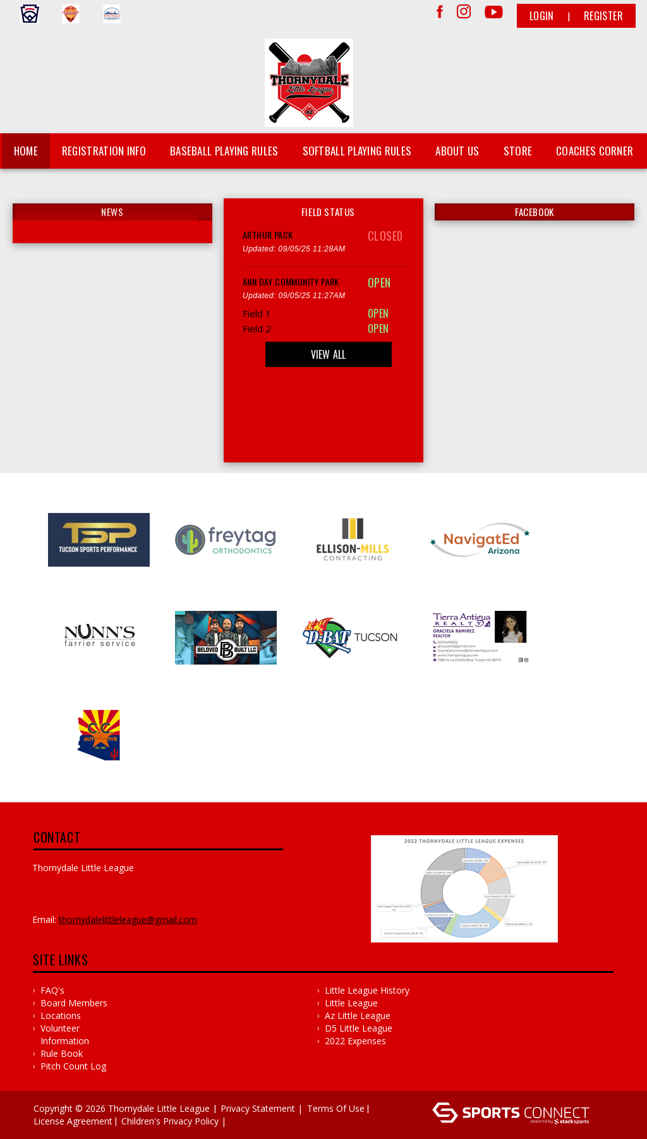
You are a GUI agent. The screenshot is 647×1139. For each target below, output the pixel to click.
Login (541, 15)
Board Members (73, 1003)
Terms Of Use (336, 1108)
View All (328, 354)
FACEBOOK (534, 212)
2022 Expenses (355, 1041)
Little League (351, 1003)
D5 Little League (358, 1028)
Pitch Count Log (73, 1066)
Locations (60, 1015)
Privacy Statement (258, 1108)
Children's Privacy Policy (170, 1121)
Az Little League (357, 1015)
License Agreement (72, 1121)
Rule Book (61, 1053)
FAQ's (52, 990)
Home (26, 151)
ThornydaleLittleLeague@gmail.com (128, 919)
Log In (247, 1121)
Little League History (367, 990)
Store (518, 151)
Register (603, 15)
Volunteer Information (64, 1034)
